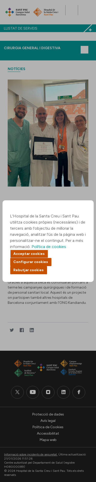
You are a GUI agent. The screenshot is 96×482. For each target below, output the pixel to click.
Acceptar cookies (29, 254)
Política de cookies (48, 246)
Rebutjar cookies (28, 270)
